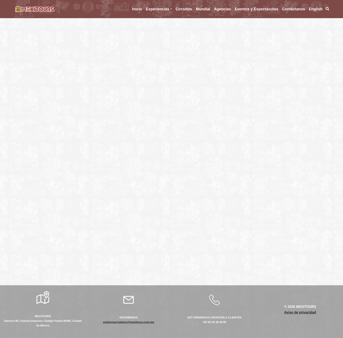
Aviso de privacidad (300, 312)
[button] (171, 9)
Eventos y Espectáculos (256, 9)
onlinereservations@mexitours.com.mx (128, 322)
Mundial (203, 9)
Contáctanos (293, 9)
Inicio (137, 9)
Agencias (222, 9)
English (316, 9)
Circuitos (184, 9)
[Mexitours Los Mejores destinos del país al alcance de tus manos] (35, 9)
